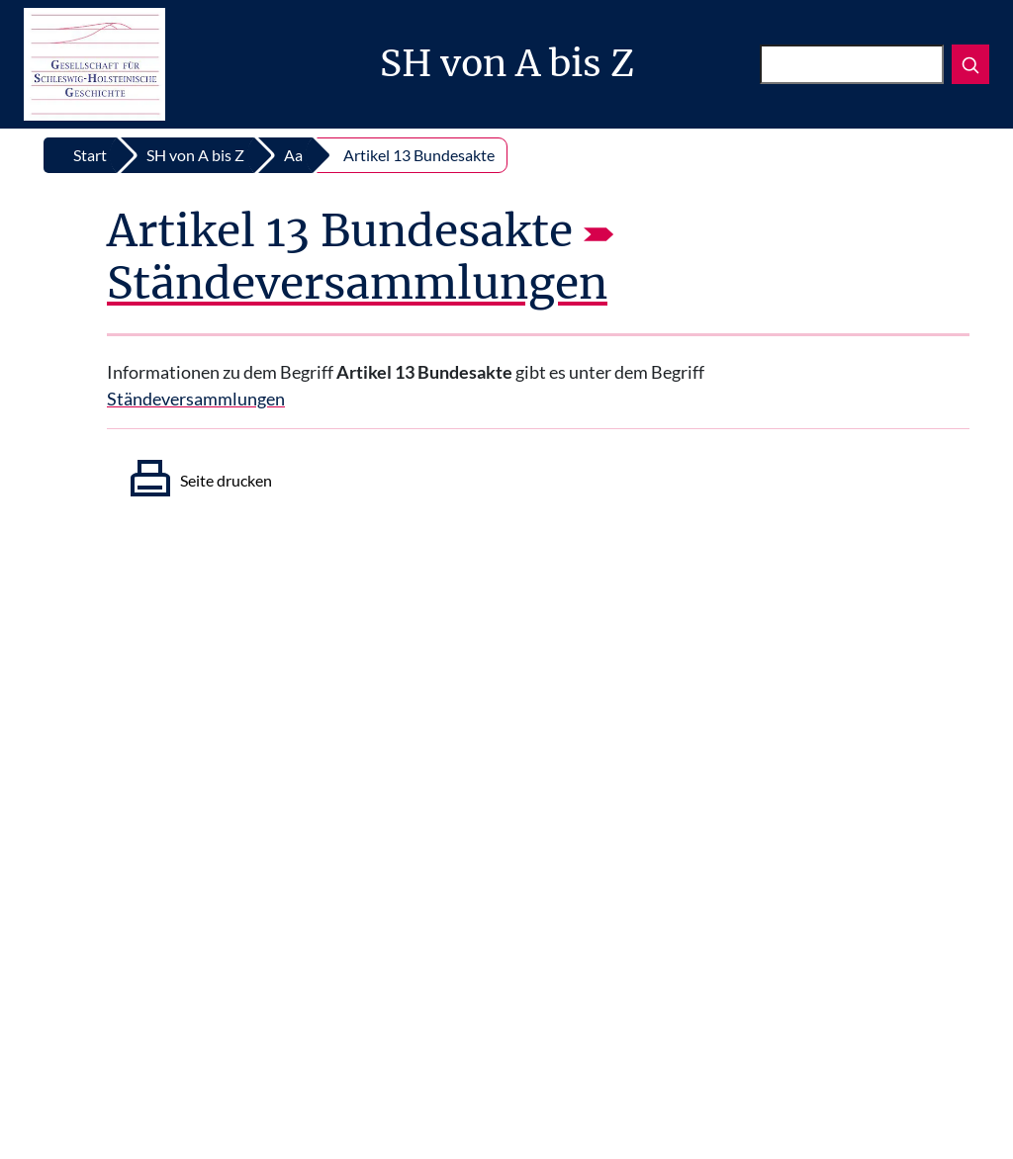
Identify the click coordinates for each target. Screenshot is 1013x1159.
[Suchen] (852, 64)
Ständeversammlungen (357, 283)
